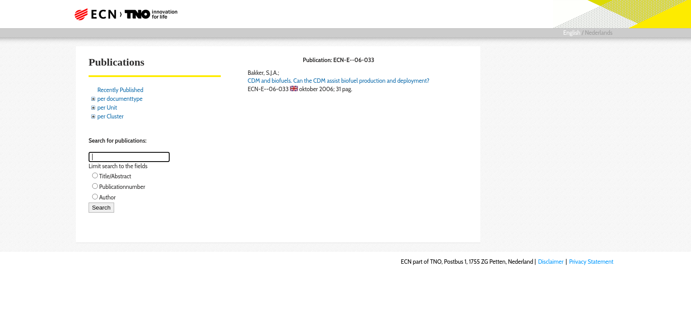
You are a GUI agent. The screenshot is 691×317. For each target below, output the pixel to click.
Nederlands (599, 32)
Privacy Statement (591, 261)
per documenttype (119, 98)
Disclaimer (551, 261)
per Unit (107, 107)
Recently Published (120, 89)
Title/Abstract (115, 176)
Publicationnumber (122, 186)
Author (107, 197)
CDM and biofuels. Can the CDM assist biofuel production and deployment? (338, 80)
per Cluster (110, 116)
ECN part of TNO (123, 14)
